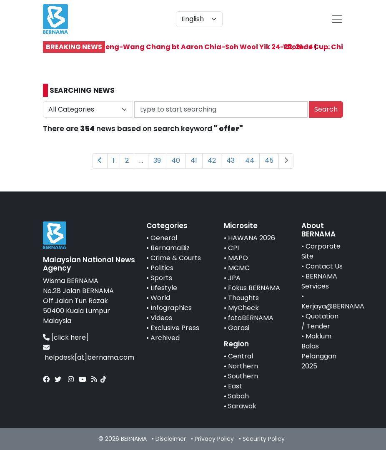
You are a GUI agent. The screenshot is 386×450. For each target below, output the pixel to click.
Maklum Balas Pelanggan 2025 (318, 351)
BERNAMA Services (319, 281)
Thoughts (243, 298)
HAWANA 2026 (251, 238)
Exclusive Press (174, 328)
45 (269, 160)
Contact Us (324, 266)
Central (240, 356)
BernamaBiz (170, 248)
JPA (234, 278)
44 (249, 160)
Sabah (238, 396)
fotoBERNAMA (250, 318)
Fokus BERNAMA (254, 288)
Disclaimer (170, 439)
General (163, 238)
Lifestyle (163, 288)
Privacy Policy (214, 439)
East (235, 386)
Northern (243, 366)
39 (157, 160)
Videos (161, 318)
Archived (165, 338)
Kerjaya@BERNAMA (332, 306)
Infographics (171, 308)
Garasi (238, 328)
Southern (243, 376)
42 (212, 160)
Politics (161, 268)
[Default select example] (199, 19)
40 (175, 160)
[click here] (70, 337)
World (160, 298)
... (141, 160)
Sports (161, 278)
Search (326, 109)
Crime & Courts (175, 258)
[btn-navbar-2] (337, 19)
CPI (233, 248)
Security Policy (264, 439)
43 (230, 160)
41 (193, 160)
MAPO (238, 258)
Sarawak (242, 406)
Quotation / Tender (319, 321)
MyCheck (243, 308)
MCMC (239, 268)
